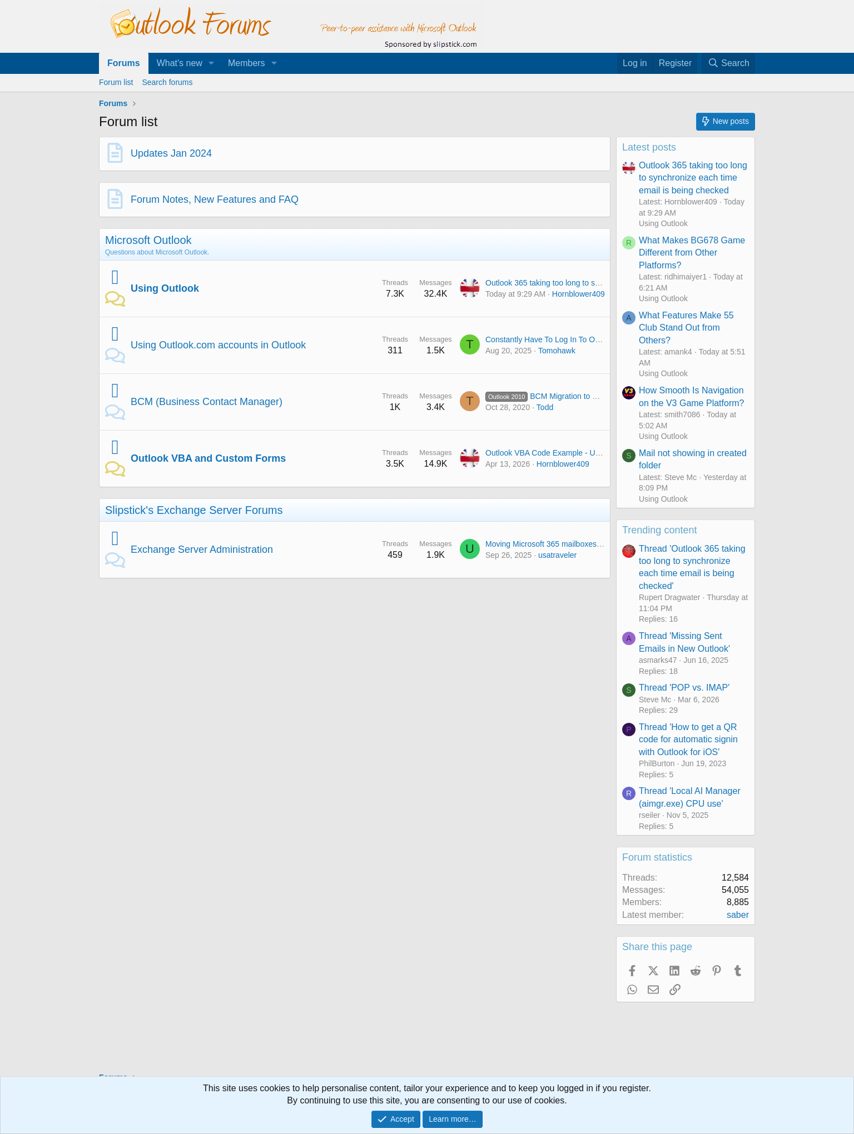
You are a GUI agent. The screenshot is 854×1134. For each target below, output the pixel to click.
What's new (179, 63)
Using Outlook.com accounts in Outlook (218, 345)
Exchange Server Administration (202, 549)
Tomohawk (556, 350)
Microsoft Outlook (148, 240)
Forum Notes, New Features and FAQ (215, 199)
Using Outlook (165, 288)
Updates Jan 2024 (171, 153)
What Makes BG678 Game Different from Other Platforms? (692, 253)
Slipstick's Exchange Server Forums (193, 510)
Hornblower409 (578, 293)
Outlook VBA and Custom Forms (208, 458)
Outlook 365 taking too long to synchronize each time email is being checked (693, 178)
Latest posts (649, 147)
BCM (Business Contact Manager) (206, 401)
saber (738, 915)
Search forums (167, 82)
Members (246, 63)
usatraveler (557, 555)
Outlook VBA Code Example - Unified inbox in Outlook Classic (592, 452)
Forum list (116, 82)
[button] (211, 63)
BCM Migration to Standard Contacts (571, 396)
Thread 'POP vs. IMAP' (684, 687)
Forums (123, 63)
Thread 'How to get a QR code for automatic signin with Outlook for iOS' (688, 739)
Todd (545, 407)
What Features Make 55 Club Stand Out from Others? (686, 328)
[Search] (728, 63)
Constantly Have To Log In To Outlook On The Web (573, 339)
